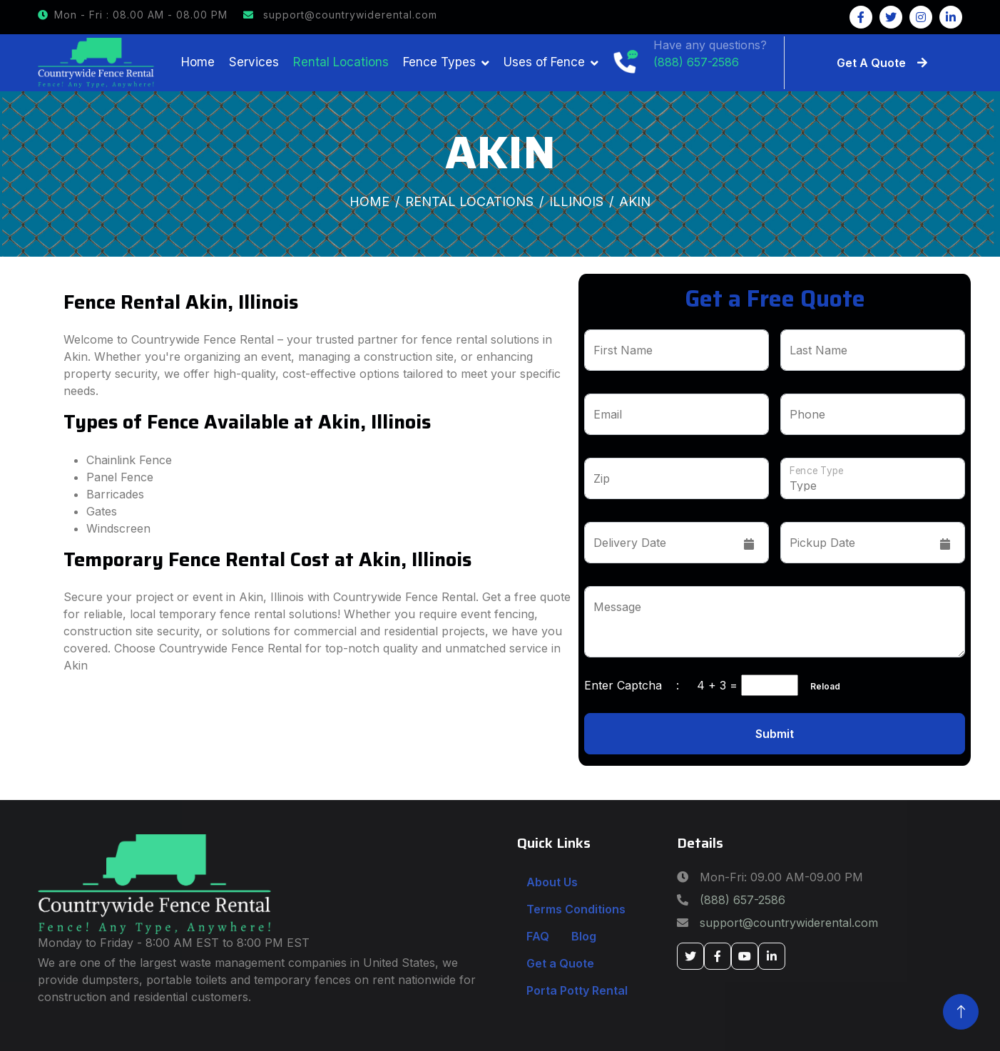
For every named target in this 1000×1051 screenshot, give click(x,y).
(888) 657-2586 (742, 900)
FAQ (537, 936)
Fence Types (439, 62)
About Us (552, 882)
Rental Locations (341, 62)
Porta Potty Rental (577, 990)
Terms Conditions (576, 909)
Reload (821, 686)
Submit (774, 734)
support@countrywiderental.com (340, 15)
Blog (583, 936)
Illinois (576, 201)
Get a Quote (560, 963)
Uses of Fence (544, 62)
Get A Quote (882, 63)
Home (198, 62)
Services (254, 62)
